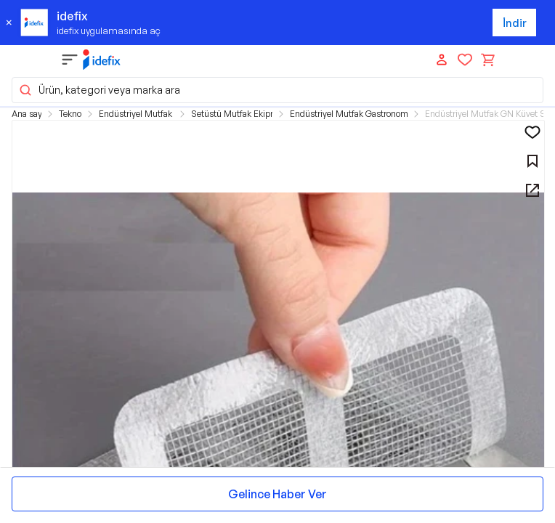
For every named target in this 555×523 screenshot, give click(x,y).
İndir (515, 23)
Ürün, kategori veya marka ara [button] (99, 90)
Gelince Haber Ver (277, 494)
